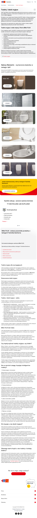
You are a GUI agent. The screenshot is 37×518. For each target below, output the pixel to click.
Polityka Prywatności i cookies (19, 509)
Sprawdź (7, 91)
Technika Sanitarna (11, 5)
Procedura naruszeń (18, 510)
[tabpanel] (17, 219)
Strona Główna (3, 5)
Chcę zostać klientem (9, 191)
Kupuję (4, 226)
